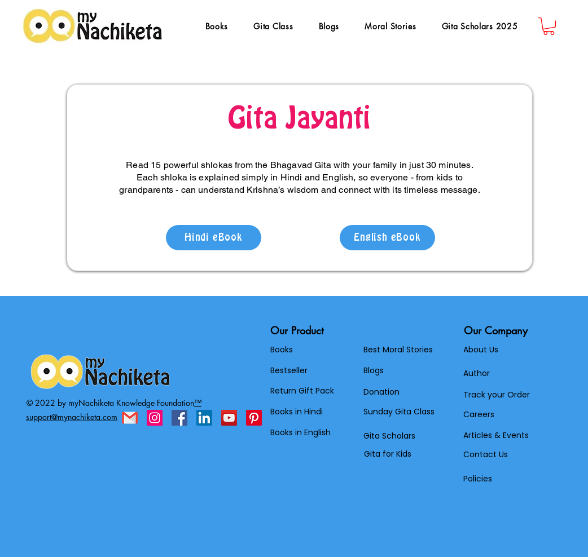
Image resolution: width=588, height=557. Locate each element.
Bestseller (289, 370)
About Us (480, 349)
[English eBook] (387, 237)
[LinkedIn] (204, 418)
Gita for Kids (387, 453)
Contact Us (485, 454)
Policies (477, 478)
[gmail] (130, 418)
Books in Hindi (296, 411)
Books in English (300, 432)
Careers (478, 414)
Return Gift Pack (302, 390)
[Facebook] (179, 418)
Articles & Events (496, 435)
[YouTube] (229, 418)
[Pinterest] (254, 418)
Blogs (373, 370)
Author (476, 373)
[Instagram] (155, 418)
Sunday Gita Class (399, 411)
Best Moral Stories (398, 349)
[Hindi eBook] (213, 237)
